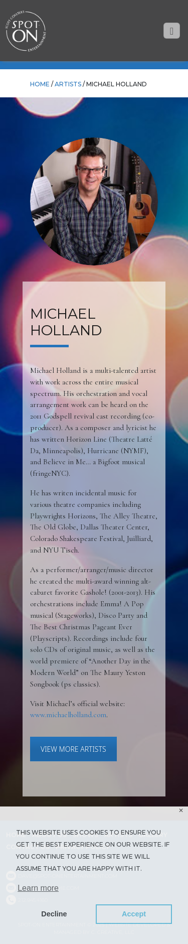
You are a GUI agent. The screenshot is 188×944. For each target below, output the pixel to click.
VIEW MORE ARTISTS (73, 749)
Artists (68, 84)
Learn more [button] (38, 888)
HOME (40, 84)
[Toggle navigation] (171, 31)
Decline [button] (54, 914)
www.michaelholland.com (68, 714)
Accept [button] (134, 914)
